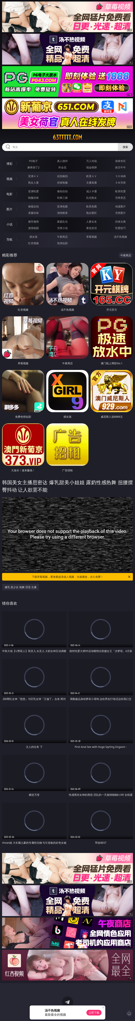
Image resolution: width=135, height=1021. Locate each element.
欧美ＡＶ (91, 176)
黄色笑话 (91, 228)
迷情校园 (33, 228)
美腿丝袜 (33, 213)
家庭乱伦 (62, 221)
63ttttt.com (67, 137)
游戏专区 (120, 161)
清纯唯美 (62, 213)
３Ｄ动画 (120, 176)
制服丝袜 (33, 197)
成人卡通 (91, 191)
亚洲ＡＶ (33, 176)
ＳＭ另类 (120, 182)
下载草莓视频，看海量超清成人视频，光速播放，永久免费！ (81, 577)
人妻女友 (91, 221)
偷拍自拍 (62, 191)
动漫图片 (120, 206)
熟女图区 (91, 213)
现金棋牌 (91, 167)
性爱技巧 (120, 228)
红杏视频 (33, 243)
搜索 (125, 147)
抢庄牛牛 (120, 167)
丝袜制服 (62, 182)
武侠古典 (120, 221)
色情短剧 (62, 243)
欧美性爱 (120, 191)
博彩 (9, 164)
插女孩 (33, 236)
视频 (9, 179)
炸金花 (62, 167)
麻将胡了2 (33, 167)
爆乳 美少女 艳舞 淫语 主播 (21, 587)
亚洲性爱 (33, 191)
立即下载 (94, 1012)
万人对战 (91, 161)
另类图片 (120, 213)
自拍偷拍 (62, 176)
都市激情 (33, 221)
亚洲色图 (62, 206)
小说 (9, 224)
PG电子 (33, 161)
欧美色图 (91, 206)
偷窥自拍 (33, 206)
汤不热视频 (120, 236)
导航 (9, 239)
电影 (9, 194)
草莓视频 (91, 236)
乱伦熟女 (91, 197)
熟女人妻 (33, 182)
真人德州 (62, 161)
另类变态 (120, 197)
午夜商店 (62, 236)
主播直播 (91, 182)
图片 (9, 209)
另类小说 (62, 228)
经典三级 (62, 197)
